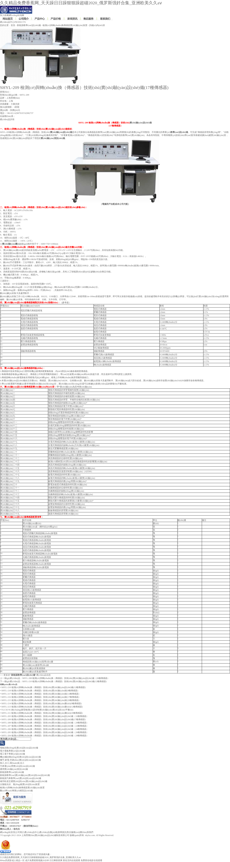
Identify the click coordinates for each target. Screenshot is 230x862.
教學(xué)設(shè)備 (179, 132)
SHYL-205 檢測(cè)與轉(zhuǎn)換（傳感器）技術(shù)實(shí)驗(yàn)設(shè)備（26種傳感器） (44, 732)
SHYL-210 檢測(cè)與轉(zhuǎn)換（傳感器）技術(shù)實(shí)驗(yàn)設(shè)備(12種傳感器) (64, 681)
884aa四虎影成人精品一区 (12, 860)
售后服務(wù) (73, 832)
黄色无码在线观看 (71, 860)
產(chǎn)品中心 (31, 832)
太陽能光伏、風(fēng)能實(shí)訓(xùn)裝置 (20, 784)
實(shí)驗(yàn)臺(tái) (11, 244)
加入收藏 (4, 15)
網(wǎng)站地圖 (16, 15)
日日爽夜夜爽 (55, 860)
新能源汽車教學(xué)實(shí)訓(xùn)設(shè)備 (20, 778)
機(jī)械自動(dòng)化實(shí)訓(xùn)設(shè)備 (20, 757)
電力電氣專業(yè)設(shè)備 (12, 751)
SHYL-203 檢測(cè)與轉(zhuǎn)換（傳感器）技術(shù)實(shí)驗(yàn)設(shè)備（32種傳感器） (44, 716)
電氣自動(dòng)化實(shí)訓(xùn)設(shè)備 (19, 748)
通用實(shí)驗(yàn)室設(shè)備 (14, 769)
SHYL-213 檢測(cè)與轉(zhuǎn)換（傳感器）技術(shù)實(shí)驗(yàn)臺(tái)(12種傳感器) (42, 706)
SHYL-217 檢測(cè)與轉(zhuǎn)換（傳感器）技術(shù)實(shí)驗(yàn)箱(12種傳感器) (40, 694)
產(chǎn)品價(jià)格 (48, 832)
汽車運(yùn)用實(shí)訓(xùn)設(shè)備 (17, 766)
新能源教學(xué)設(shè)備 (29, 25)
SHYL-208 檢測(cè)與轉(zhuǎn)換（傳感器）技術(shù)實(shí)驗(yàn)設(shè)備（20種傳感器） (65, 678)
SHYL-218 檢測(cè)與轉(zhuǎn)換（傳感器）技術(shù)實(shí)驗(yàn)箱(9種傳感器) (39, 690)
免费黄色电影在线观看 (91, 860)
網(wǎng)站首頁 (7, 832)
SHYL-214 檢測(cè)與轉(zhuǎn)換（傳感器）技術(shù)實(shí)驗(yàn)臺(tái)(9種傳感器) (41, 703)
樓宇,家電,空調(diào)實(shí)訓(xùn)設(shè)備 (20, 760)
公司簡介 (19, 832)
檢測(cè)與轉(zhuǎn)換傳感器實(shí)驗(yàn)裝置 (65, 25)
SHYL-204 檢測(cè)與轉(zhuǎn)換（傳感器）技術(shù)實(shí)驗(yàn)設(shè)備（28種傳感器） (44, 735)
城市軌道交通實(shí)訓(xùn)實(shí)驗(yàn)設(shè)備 (23, 781)
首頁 (13, 25)
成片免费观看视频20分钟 (37, 860)
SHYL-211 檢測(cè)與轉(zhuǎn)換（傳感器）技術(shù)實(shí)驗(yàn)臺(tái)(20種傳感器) (42, 713)
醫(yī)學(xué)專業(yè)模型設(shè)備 (16, 790)
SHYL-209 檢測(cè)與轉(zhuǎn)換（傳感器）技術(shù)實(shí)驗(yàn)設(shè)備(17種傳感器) (43, 719)
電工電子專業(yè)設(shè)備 (12, 754)
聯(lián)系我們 (86, 832)
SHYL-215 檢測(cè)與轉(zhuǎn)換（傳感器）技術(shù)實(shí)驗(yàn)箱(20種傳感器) (40, 700)
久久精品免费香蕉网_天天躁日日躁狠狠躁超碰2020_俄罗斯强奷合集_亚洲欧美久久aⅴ (81, 3)
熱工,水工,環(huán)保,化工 (12, 763)
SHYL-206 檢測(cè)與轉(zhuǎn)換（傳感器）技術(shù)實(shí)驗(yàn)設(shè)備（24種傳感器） (44, 729)
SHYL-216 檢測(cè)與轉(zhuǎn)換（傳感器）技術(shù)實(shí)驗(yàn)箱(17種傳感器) (40, 697)
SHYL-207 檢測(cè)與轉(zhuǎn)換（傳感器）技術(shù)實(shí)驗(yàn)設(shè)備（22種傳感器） (44, 726)
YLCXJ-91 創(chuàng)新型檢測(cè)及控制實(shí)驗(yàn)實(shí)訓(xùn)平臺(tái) (37, 710)
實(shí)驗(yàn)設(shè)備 (141, 122)
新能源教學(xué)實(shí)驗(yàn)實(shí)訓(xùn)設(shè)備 (25, 775)
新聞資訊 (62, 832)
